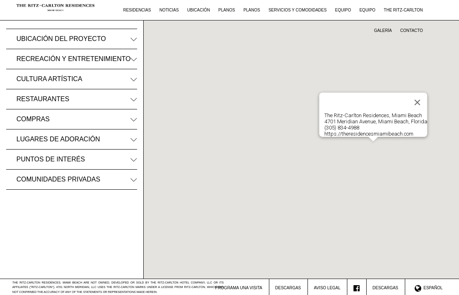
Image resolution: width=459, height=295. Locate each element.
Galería (383, 30)
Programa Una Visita (238, 288)
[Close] (417, 102)
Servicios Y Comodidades (298, 10)
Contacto (411, 30)
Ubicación (198, 10)
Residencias (137, 10)
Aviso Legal (327, 288)
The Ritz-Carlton (403, 10)
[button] (373, 145)
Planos (226, 10)
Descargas (288, 288)
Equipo (343, 10)
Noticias (169, 10)
